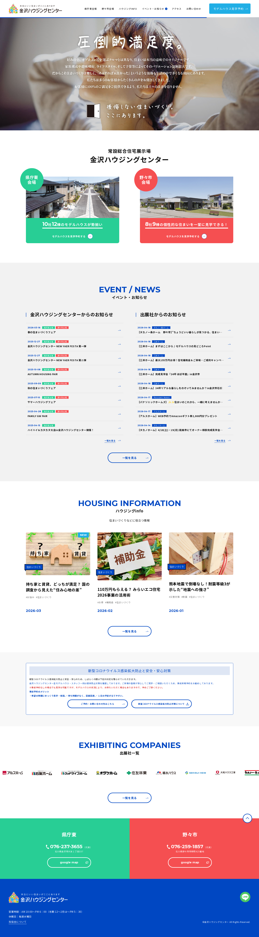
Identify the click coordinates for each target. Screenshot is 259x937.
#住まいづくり (44, 597)
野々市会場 (108, 8)
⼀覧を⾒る (135, 458)
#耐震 (184, 596)
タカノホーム (159, 425)
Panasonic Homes (162, 397)
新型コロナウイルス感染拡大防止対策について (163, 703)
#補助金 (109, 602)
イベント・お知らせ (153, 8)
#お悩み (30, 597)
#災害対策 (174, 596)
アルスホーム (159, 411)
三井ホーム (158, 341)
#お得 (100, 602)
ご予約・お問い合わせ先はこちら (103, 703)
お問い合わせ (193, 8)
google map (74, 862)
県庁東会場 (90, 8)
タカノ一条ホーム (161, 327)
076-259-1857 (187, 846)
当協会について (18, 921)
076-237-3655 (66, 846)
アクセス (176, 8)
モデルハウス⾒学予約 (230, 9)
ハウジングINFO (128, 8)
